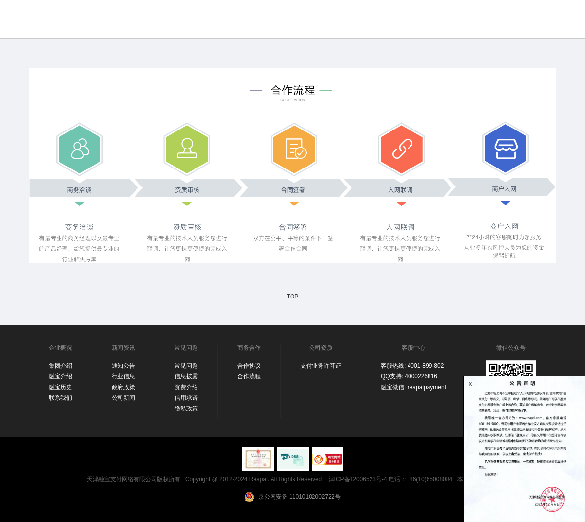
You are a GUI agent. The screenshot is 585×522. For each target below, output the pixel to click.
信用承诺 (186, 397)
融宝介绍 (60, 376)
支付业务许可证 (320, 365)
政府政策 (123, 387)
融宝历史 (60, 387)
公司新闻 (123, 397)
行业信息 (123, 376)
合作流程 (249, 376)
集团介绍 (60, 365)
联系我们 (60, 397)
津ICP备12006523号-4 (358, 479)
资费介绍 (186, 387)
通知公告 (123, 365)
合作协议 (249, 365)
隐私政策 (186, 408)
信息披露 (186, 376)
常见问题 (186, 365)
